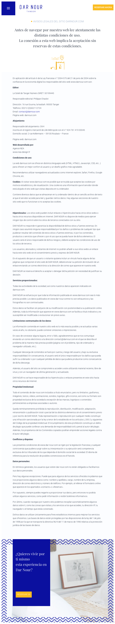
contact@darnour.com (29, 111)
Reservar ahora (103, 7)
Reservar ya (23, 594)
